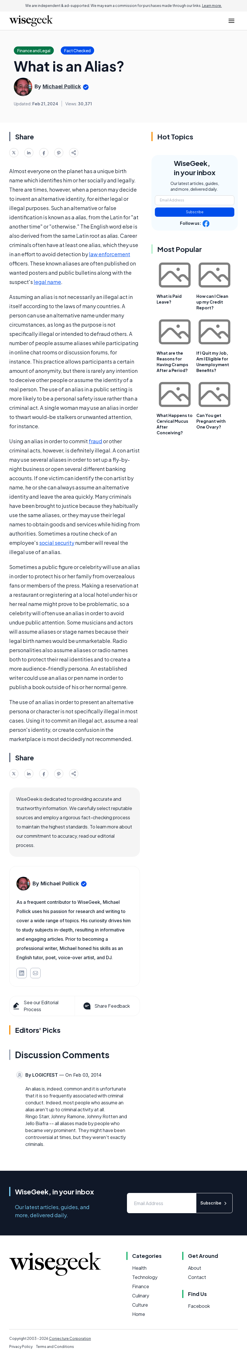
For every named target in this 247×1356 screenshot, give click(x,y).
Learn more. (212, 5)
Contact (197, 1277)
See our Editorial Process (35, 1005)
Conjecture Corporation (70, 1338)
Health (139, 1268)
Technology (144, 1277)
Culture (140, 1305)
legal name (47, 281)
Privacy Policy (21, 1346)
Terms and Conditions (55, 1346)
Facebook (199, 1306)
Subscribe (195, 212)
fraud (95, 441)
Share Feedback (106, 1006)
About (194, 1268)
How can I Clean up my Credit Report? (212, 301)
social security (56, 542)
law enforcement (109, 254)
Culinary (140, 1296)
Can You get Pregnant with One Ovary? (211, 421)
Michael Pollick (62, 86)
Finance (140, 1286)
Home (138, 1314)
